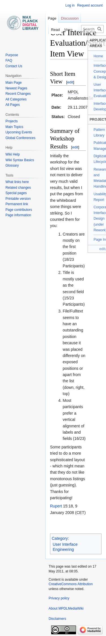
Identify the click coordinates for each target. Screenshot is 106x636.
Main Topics (14, 127)
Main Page (13, 83)
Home (98, 56)
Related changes (18, 188)
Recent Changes (18, 94)
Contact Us (13, 66)
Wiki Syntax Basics (19, 160)
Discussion (70, 18)
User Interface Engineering (65, 547)
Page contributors (18, 210)
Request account (90, 5)
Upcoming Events (18, 132)
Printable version (18, 199)
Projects (11, 121)
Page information (18, 215)
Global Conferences (20, 138)
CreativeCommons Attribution (71, 584)
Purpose (11, 55)
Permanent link (16, 204)
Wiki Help (12, 154)
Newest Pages (16, 88)
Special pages (16, 193)
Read (51, 30)
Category (60, 538)
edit (70, 82)
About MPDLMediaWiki (66, 608)
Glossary (12, 165)
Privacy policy (59, 598)
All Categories (16, 99)
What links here (17, 182)
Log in (70, 5)
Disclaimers (57, 619)
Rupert (56, 506)
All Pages (12, 105)
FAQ (8, 60)
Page (52, 18)
